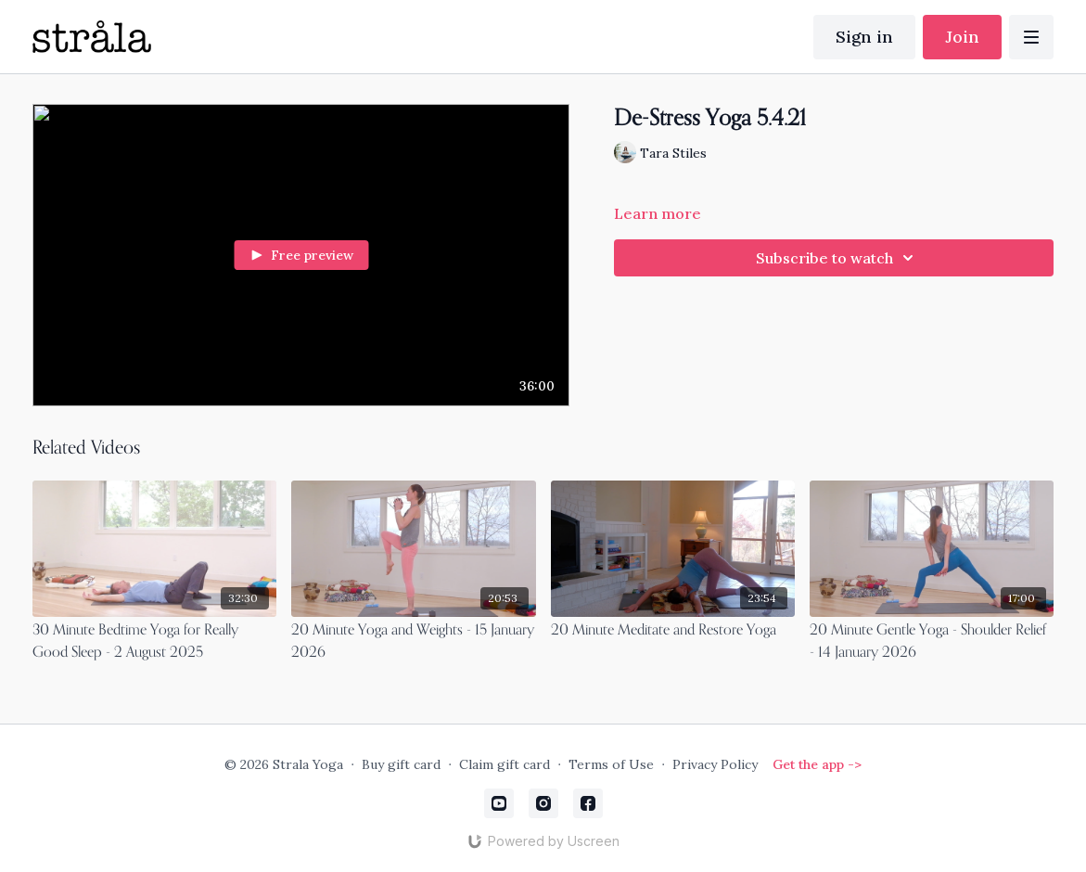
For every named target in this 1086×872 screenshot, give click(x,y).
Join (962, 36)
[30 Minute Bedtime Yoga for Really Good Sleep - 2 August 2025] (154, 642)
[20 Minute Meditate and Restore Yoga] (673, 631)
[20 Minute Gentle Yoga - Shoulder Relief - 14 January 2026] (932, 642)
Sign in (864, 36)
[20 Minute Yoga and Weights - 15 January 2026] (413, 642)
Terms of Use (611, 764)
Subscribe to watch (837, 258)
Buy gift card (401, 764)
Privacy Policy (715, 764)
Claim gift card (504, 764)
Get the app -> (817, 764)
